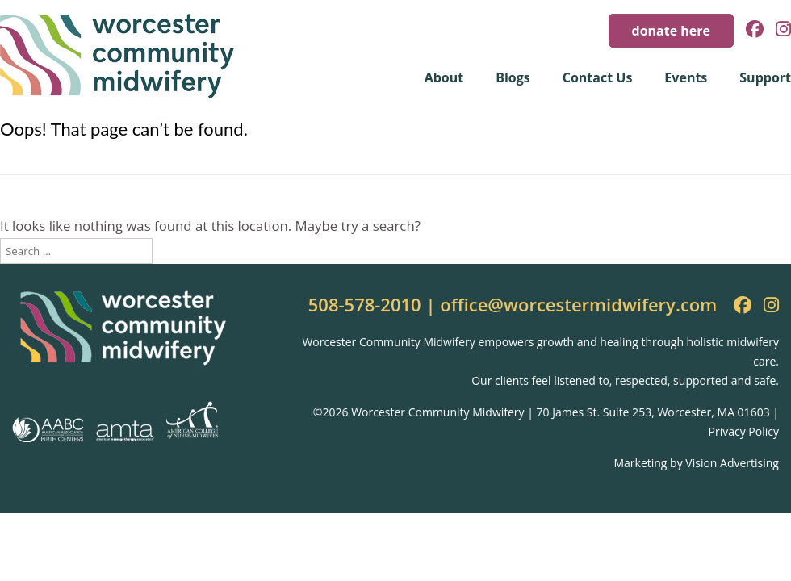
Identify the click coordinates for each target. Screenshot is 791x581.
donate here (671, 31)
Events (685, 77)
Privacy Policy (744, 431)
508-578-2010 (364, 304)
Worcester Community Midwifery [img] (117, 56)
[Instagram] (777, 30)
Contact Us (598, 77)
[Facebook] (749, 30)
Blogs (513, 77)
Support (765, 77)
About (444, 77)
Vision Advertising (732, 462)
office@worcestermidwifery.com (578, 304)
